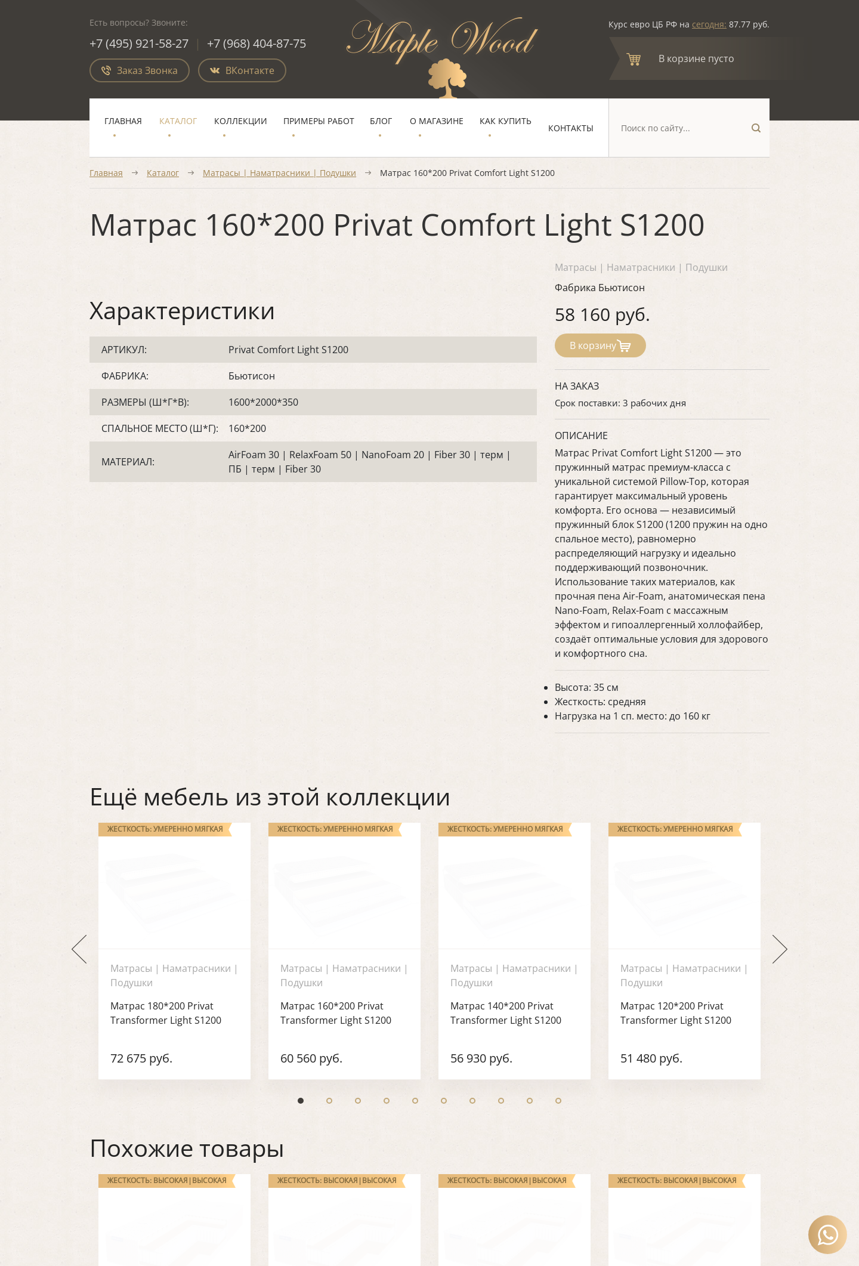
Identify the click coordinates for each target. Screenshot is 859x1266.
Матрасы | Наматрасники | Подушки (279, 172)
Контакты (571, 128)
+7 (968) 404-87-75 (256, 43)
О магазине (437, 120)
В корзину (600, 345)
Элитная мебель (483, 1041)
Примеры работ (318, 120)
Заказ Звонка (139, 70)
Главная (123, 120)
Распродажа (474, 1061)
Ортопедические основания (509, 1022)
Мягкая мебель (480, 983)
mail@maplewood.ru (669, 1071)
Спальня (350, 983)
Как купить (506, 120)
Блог (381, 120)
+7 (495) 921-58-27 (139, 43)
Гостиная (352, 1002)
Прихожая (354, 1041)
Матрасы (467, 1002)
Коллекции (240, 120)
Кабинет (350, 1022)
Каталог (178, 120)
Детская (348, 1061)
